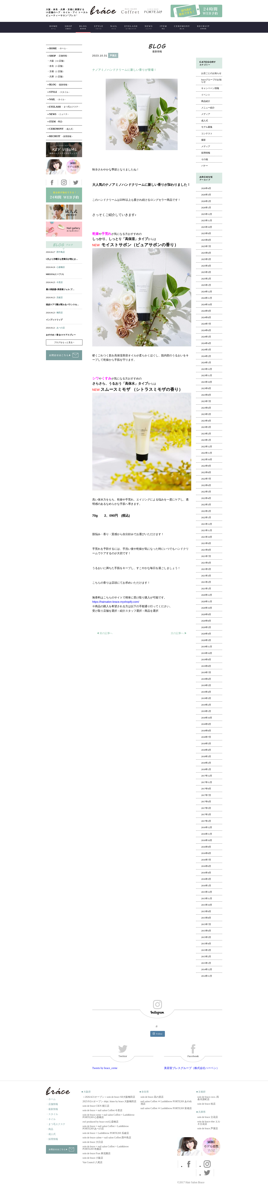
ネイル (56, 271)
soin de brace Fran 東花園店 (97, 1153)
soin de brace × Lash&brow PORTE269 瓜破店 (106, 1133)
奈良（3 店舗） (56, 66)
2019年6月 (206, 679)
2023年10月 (206, 382)
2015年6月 (206, 931)
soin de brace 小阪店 (93, 1158)
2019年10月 (206, 653)
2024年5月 (206, 337)
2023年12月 (206, 369)
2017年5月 (206, 808)
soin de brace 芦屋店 (207, 1128)
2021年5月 (206, 569)
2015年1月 (206, 963)
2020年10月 (206, 608)
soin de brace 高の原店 (152, 1097)
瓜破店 (59, 297)
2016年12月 (206, 827)
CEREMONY (182, 27)
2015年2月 (206, 956)
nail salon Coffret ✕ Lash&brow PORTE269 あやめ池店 (166, 1102)
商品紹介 (205, 101)
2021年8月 (206, 550)
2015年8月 (206, 918)
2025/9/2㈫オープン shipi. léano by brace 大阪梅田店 (109, 1101)
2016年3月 (206, 879)
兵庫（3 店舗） (56, 76)
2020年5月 (206, 627)
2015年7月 (206, 924)
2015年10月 (206, 905)
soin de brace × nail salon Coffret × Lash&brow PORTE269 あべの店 (106, 1127)
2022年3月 (206, 504)
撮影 (203, 140)
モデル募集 (206, 127)
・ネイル (51, 1119)
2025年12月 (206, 214)
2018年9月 (206, 724)
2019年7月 (206, 672)
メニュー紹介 (208, 108)
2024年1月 (206, 362)
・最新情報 (52, 1109)
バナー (204, 166)
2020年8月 (206, 621)
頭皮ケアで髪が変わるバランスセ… (62, 304)
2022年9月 (206, 466)
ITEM (163, 27)
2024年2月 (206, 356)
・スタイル (52, 1114)
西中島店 (60, 252)
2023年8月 (206, 395)
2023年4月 (206, 421)
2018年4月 (206, 750)
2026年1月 (206, 207)
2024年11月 (206, 298)
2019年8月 (206, 666)
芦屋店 (113, 55)
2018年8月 (206, 730)
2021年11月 (206, 530)
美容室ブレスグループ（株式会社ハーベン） (191, 1068)
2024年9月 (206, 311)
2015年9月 (206, 911)
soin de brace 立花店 (207, 1117)
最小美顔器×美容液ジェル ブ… (60, 289)
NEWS (149, 27)
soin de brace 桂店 (206, 1104)
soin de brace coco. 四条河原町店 (208, 1098)
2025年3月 (206, 272)
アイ (63, 271)
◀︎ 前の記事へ (105, 633)
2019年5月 (206, 685)
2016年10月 (206, 840)
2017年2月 (206, 821)
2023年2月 (206, 433)
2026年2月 (206, 201)
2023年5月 (206, 414)
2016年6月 (206, 866)
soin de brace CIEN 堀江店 (96, 1106)
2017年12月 (206, 776)
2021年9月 (206, 543)
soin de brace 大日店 (93, 1142)
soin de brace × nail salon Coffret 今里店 (103, 1110)
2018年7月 (206, 737)
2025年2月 (206, 279)
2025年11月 (206, 220)
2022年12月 (206, 446)
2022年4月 (206, 498)
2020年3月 (206, 640)
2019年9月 (206, 659)
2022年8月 (206, 472)
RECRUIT (203, 27)
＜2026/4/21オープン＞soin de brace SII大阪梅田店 (109, 1097)
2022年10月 (206, 459)
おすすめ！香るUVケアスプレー (61, 335)
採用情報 (205, 153)
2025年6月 (206, 253)
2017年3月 (206, 814)
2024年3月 (206, 349)
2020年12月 (206, 595)
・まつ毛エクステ (55, 1124)
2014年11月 (206, 976)
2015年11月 (206, 898)
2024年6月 (206, 330)
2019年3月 (206, 698)
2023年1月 (206, 440)
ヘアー (101, 63)
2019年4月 (206, 692)
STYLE (98, 27)
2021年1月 (206, 588)
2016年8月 (206, 853)
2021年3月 (206, 576)
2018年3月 (206, 756)
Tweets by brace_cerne (104, 1068)
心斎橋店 (60, 267)
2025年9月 (206, 233)
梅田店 (59, 313)
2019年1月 (206, 711)
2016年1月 (206, 885)
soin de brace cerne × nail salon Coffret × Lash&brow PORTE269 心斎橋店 (109, 1116)
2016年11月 (206, 834)
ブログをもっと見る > (64, 342)
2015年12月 (206, 892)
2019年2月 (206, 705)
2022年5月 (206, 491)
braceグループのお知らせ (211, 81)
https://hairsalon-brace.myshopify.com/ (115, 601)
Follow (157, 1033)
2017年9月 (206, 788)
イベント (205, 95)
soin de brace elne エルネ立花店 (208, 1122)
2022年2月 (206, 511)
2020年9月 (206, 614)
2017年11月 (206, 782)
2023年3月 (206, 427)
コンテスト (206, 133)
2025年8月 (206, 240)
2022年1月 (206, 517)
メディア (205, 114)
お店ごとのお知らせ (211, 73)
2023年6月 (206, 408)
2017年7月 (206, 795)
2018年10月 (206, 718)
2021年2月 (206, 582)
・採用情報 (52, 1139)
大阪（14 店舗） (57, 61)
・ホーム (51, 1099)
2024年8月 (206, 317)
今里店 (59, 282)
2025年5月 (206, 259)
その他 (204, 159)
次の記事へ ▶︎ (179, 633)
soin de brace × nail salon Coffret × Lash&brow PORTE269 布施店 (106, 1147)
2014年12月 (206, 969)
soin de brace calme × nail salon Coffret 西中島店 (107, 1137)
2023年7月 (206, 401)
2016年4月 (206, 873)
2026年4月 (206, 188)
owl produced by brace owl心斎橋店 (100, 1121)
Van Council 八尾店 (92, 1162)
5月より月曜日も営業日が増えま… (62, 259)
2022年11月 (206, 453)
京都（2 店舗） (56, 71)
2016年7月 (206, 860)
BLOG (83, 27)
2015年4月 (206, 943)
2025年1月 (206, 285)
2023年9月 (206, 388)
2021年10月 (206, 537)
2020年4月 (206, 634)
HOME (53, 27)
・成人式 (51, 1134)
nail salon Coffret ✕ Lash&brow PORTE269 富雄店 (166, 1108)
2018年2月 (206, 763)
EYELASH (131, 27)
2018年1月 (206, 769)
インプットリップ (54, 320)
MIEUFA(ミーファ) (55, 274)
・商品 (49, 1129)
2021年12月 (206, 524)
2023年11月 (206, 375)
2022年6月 (206, 485)
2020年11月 (206, 601)
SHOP (68, 27)
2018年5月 (206, 743)
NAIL (113, 27)
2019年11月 (206, 646)
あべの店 (60, 328)
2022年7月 (206, 479)
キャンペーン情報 (210, 88)
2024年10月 (206, 304)
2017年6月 (206, 801)
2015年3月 (206, 950)
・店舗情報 (52, 1104)
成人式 (204, 120)
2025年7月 (206, 246)
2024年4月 (206, 343)
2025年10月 (206, 227)
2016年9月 (206, 847)
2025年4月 (206, 266)
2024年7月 (206, 324)
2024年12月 (206, 291)
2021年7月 (206, 556)
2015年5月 (206, 937)
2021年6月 (206, 563)
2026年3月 (206, 195)
